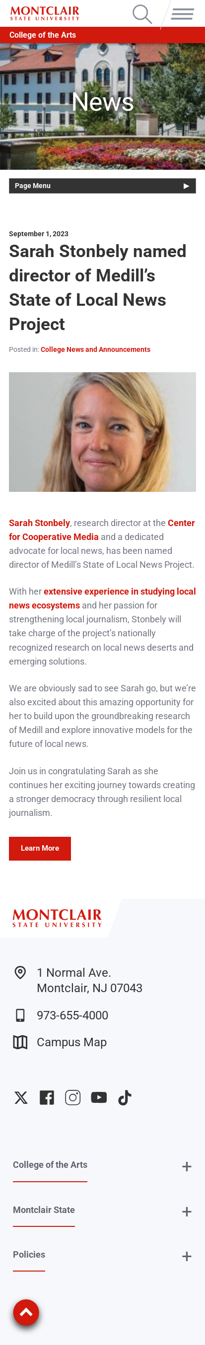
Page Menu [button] (33, 186)
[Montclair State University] (44, 13)
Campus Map (59, 1042)
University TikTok (125, 1097)
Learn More (40, 848)
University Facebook (47, 1097)
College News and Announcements (95, 349)
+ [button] (187, 1167)
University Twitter (21, 1097)
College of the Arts (42, 35)
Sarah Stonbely (39, 523)
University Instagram (73, 1097)
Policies (29, 1254)
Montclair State (44, 1210)
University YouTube (99, 1097)
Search (142, 5)
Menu (180, 5)
